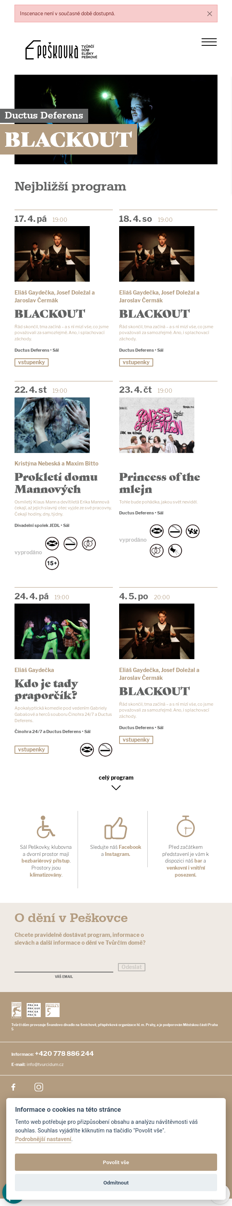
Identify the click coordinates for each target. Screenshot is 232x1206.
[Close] (209, 13)
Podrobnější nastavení (43, 1139)
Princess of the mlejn (159, 484)
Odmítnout (116, 1182)
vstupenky (31, 364)
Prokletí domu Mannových (56, 484)
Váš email (64, 984)
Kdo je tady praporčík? (46, 692)
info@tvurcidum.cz (45, 1072)
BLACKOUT (49, 312)
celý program (116, 785)
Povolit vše (116, 1162)
